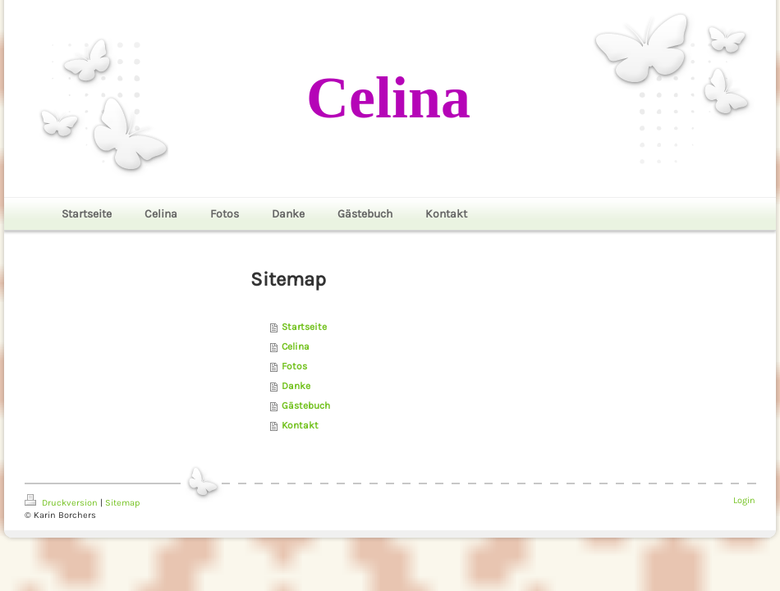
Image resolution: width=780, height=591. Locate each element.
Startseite (304, 326)
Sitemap (122, 502)
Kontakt (300, 425)
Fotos (294, 366)
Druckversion (62, 502)
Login (744, 500)
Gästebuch (306, 405)
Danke (296, 386)
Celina (296, 346)
